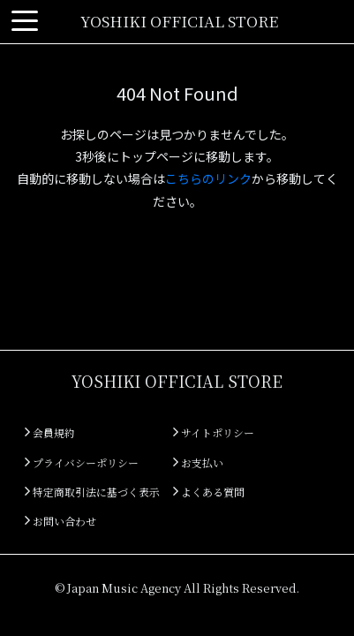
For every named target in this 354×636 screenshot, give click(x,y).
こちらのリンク (208, 178)
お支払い (198, 462)
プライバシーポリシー (82, 462)
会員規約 (50, 432)
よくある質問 (209, 491)
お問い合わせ (60, 520)
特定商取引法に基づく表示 (92, 491)
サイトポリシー (213, 432)
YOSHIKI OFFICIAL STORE (179, 21)
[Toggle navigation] (24, 21)
